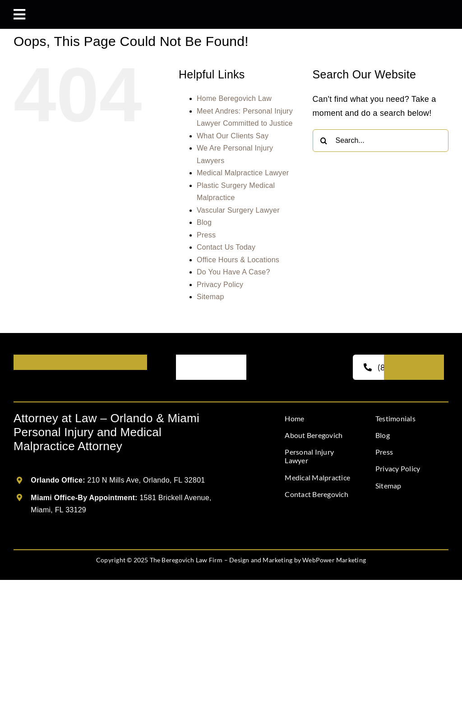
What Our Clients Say (232, 136)
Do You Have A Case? (233, 272)
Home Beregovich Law (234, 98)
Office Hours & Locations (238, 260)
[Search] (324, 140)
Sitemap (210, 297)
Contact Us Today (226, 247)
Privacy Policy (220, 284)
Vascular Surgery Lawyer (238, 210)
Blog (204, 222)
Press (206, 235)
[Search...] (380, 140)
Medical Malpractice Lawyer (243, 173)
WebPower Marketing (334, 560)
